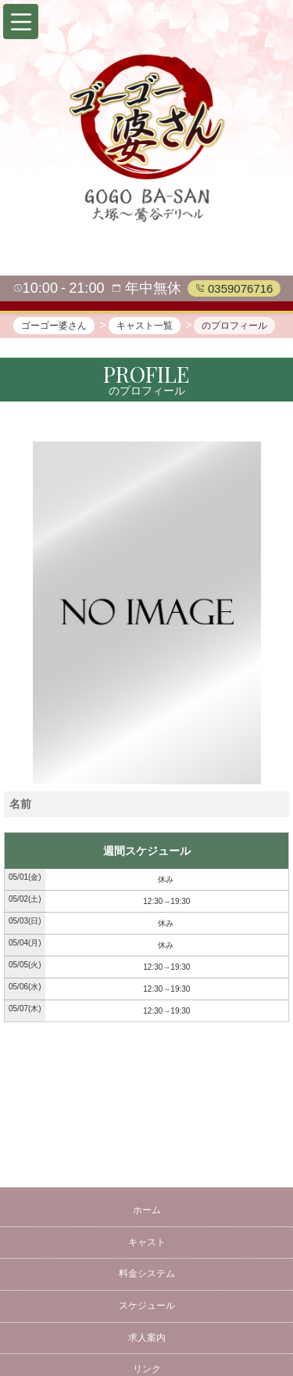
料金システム (147, 1273)
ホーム (147, 1210)
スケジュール (147, 1305)
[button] (20, 21)
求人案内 (147, 1337)
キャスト (147, 1242)
